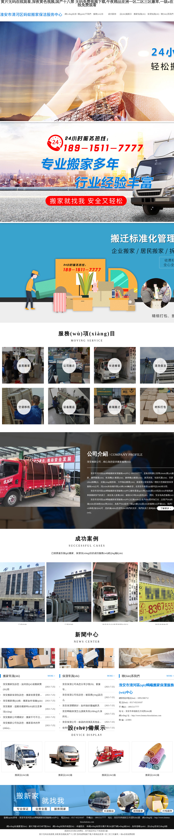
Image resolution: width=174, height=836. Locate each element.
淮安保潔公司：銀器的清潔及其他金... (81, 722)
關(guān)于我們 (84, 14)
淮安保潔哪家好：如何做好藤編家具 (80, 705)
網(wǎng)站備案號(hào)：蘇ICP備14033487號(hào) (29, 826)
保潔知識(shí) (153, 14)
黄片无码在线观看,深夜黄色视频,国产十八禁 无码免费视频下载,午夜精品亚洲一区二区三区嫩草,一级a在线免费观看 (87, 834)
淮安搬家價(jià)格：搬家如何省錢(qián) (22, 701)
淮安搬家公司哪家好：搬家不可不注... (22, 717)
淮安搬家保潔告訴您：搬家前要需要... (22, 695)
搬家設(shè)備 (22, 775)
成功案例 (112, 14)
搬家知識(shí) (140, 14)
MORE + (51, 676)
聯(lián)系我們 (167, 14)
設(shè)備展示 (126, 14)
